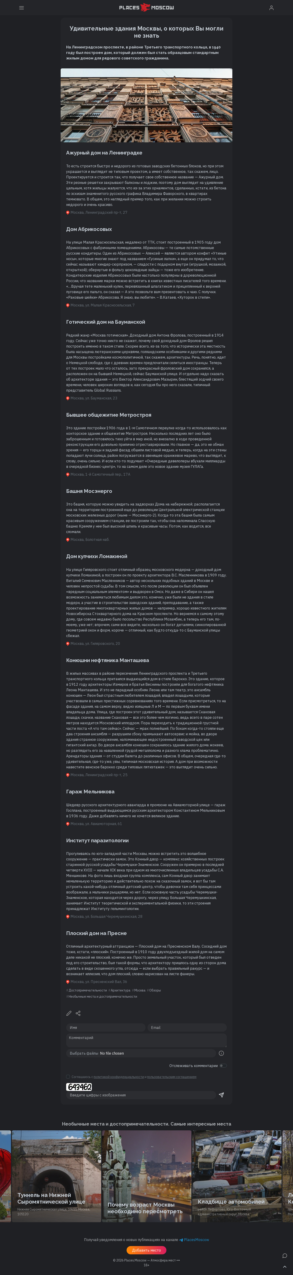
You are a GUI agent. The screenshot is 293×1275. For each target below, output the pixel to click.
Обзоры (155, 990)
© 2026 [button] (146, 1260)
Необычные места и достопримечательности (103, 996)
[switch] (223, 1065)
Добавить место (146, 1250)
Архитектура (120, 990)
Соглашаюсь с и (134, 1077)
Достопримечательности (88, 990)
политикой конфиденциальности (119, 1077)
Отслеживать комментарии (193, 1065)
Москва (140, 990)
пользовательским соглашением (171, 1077)
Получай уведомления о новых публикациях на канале (146, 1239)
